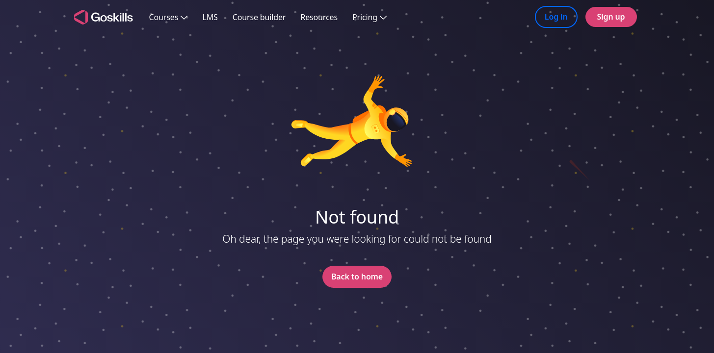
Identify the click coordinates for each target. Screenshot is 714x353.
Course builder (259, 17)
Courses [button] (168, 17)
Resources (319, 17)
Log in (556, 16)
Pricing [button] (369, 17)
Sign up (611, 16)
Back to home (357, 276)
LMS (209, 17)
